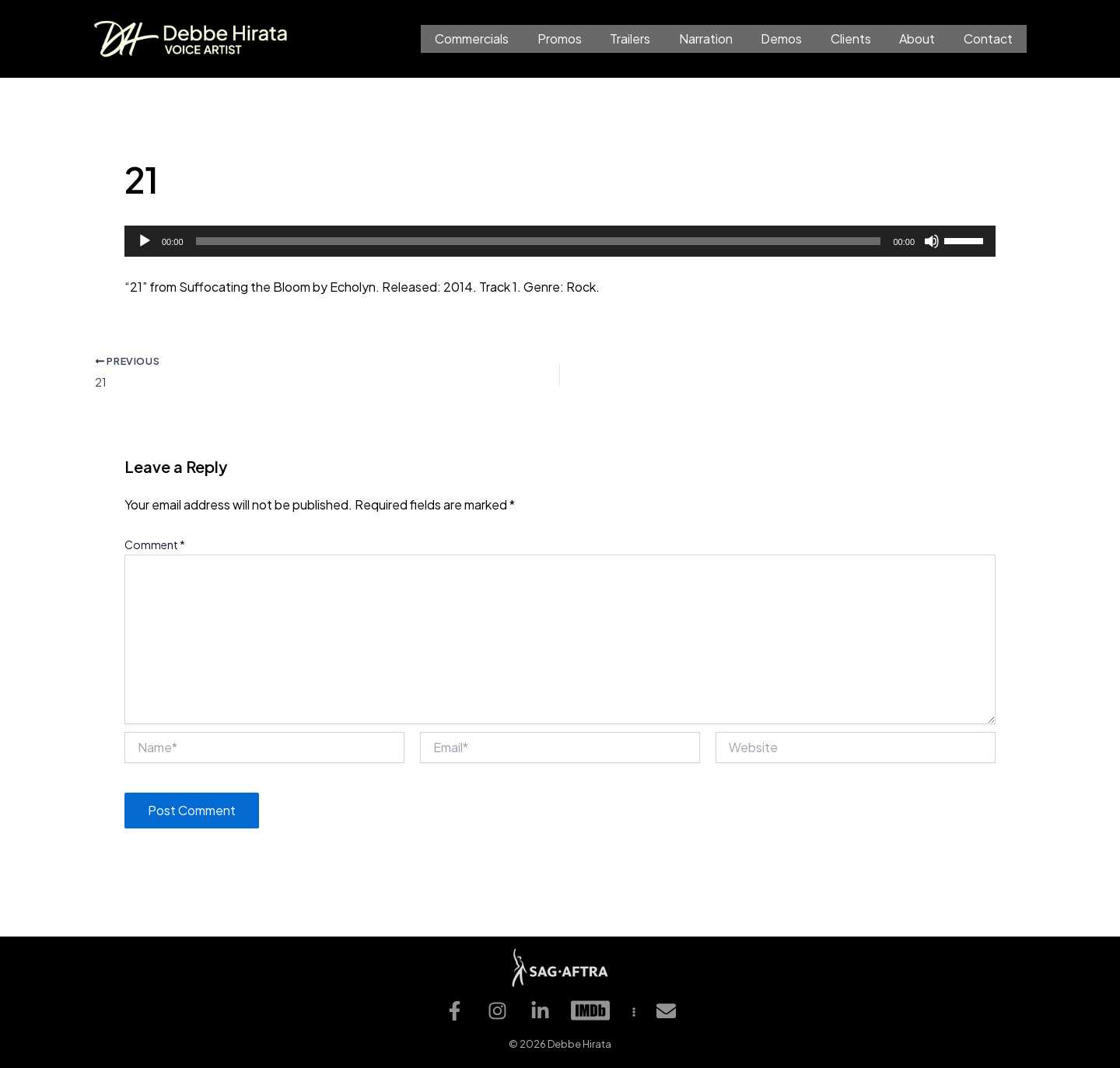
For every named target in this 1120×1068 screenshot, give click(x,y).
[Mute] (932, 241)
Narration (721, 38)
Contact (989, 38)
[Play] (144, 241)
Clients (859, 38)
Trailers (649, 38)
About (922, 38)
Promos (582, 38)
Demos (793, 38)
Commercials (498, 38)
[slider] (538, 241)
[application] (560, 241)
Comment (154, 547)
